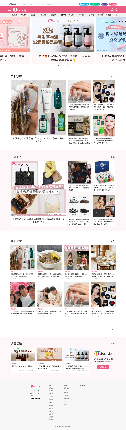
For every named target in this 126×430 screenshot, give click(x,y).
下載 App (113, 4)
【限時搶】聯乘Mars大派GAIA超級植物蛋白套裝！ (49, 367)
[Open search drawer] (116, 9)
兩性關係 (71, 15)
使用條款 (66, 398)
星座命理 (63, 15)
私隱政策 (66, 401)
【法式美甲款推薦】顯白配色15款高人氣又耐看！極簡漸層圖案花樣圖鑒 (79, 107)
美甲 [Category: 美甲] (66, 309)
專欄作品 (51, 411)
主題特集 (51, 414)
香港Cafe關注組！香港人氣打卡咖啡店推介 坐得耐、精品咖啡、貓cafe (103, 276)
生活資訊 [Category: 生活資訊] (94, 271)
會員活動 (51, 417)
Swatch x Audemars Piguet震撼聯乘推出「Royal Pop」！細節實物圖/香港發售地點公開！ (104, 188)
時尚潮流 (24, 15)
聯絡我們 (66, 404)
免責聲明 (66, 395)
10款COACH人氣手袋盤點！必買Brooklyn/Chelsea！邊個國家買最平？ (79, 188)
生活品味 (33, 15)
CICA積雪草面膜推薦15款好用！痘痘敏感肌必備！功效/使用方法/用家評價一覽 (103, 141)
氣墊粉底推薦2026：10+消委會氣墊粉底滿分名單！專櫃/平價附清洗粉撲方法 (104, 107)
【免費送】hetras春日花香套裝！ (22, 366)
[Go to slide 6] (67, 65)
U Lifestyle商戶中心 (67, 391)
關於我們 (66, 388)
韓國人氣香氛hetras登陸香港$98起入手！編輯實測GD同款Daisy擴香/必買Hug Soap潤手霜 (79, 141)
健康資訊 (53, 15)
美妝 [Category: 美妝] (93, 309)
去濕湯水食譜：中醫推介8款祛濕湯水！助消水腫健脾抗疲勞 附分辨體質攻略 (49, 276)
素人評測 (51, 408)
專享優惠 (51, 420)
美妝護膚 (14, 15)
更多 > (113, 76)
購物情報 (81, 15)
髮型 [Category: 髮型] (12, 271)
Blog (43, 4)
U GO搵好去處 (84, 4)
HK (19, 4)
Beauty (37, 4)
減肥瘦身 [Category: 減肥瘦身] (67, 271)
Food (30, 4)
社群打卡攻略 (95, 4)
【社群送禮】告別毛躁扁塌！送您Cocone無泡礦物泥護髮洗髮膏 (76, 367)
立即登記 (103, 367)
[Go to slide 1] (58, 65)
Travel (24, 4)
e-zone (49, 4)
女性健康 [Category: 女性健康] (40, 271)
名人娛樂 (43, 15)
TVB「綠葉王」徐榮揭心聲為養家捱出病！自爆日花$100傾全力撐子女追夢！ (22, 313)
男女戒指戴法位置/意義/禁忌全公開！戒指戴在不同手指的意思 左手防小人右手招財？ (104, 222)
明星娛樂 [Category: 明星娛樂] (13, 309)
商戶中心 (104, 4)
